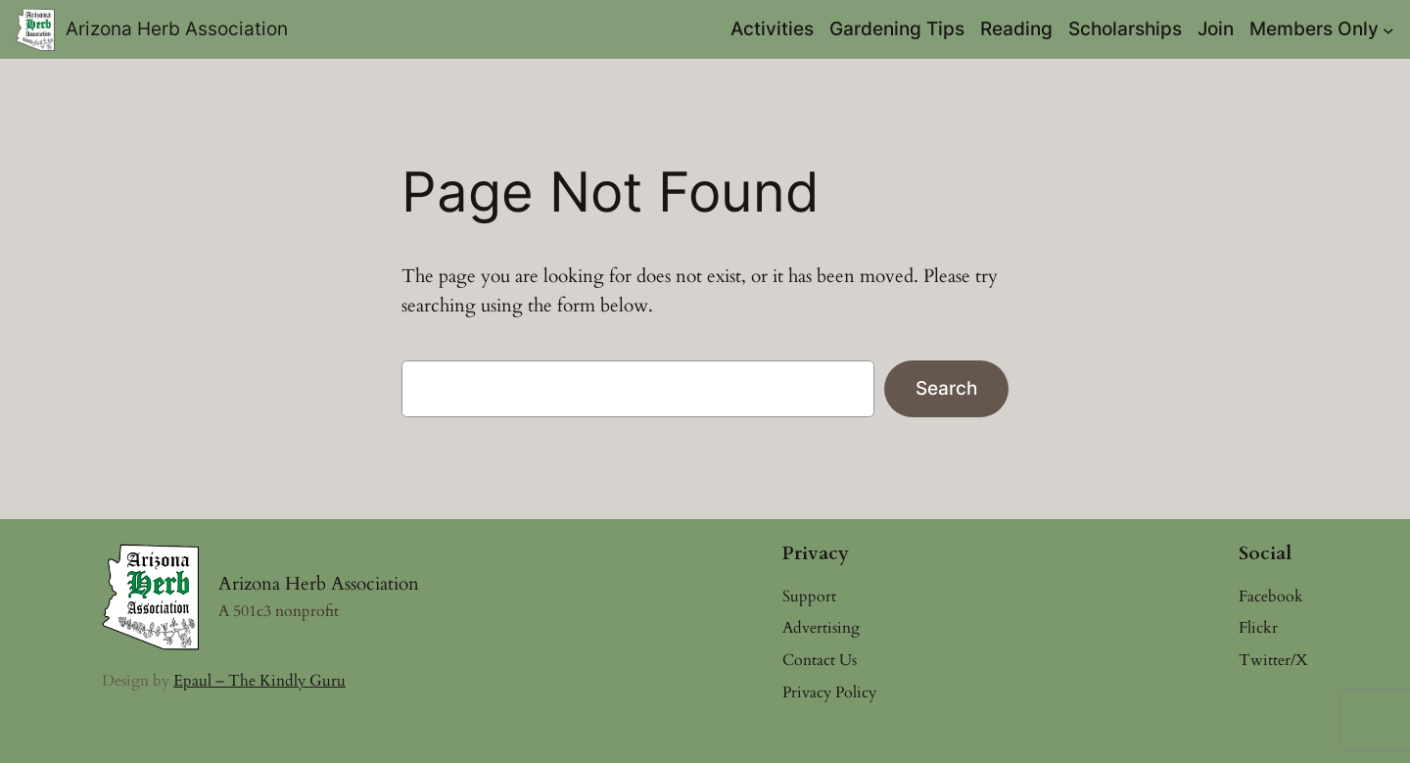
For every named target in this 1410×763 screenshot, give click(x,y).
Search (946, 388)
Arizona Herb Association (177, 28)
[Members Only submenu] (1388, 29)
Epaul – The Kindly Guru (259, 680)
